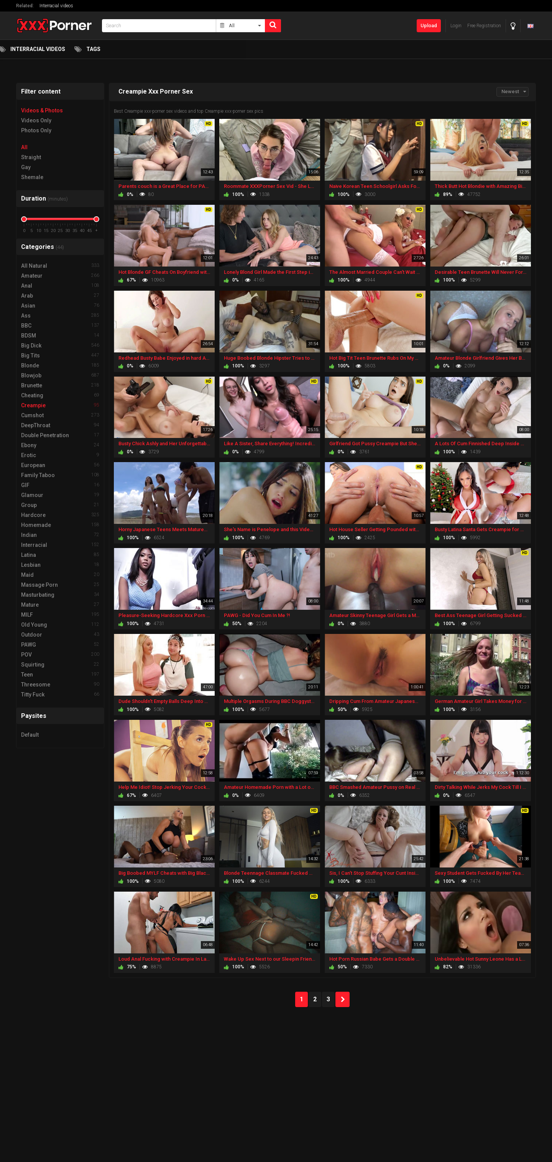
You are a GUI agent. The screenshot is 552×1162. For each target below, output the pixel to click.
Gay (26, 167)
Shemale (32, 177)
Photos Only (36, 130)
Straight (31, 157)
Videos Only (36, 120)
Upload (429, 25)
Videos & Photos (42, 110)
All (24, 147)
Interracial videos (56, 5)
